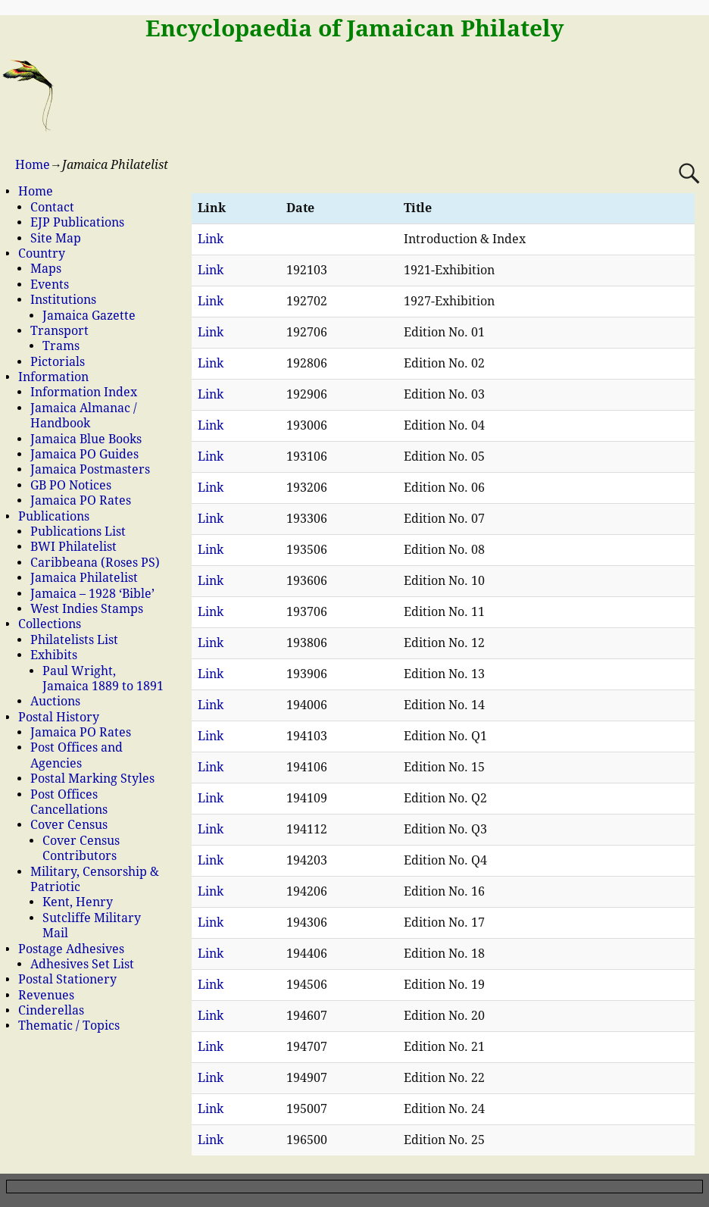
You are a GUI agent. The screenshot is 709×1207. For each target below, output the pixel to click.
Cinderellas (51, 1010)
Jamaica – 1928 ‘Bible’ (92, 593)
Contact (52, 207)
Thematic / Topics (69, 1025)
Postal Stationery (67, 979)
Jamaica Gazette (89, 315)
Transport (59, 331)
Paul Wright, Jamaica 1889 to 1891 (103, 678)
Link (210, 239)
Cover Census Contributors (81, 848)
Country (41, 253)
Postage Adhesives (71, 949)
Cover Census (69, 825)
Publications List (78, 531)
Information (53, 377)
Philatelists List (74, 640)
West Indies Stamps (86, 609)
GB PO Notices (70, 485)
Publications (53, 516)
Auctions (55, 701)
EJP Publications (77, 222)
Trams (61, 346)
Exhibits (53, 655)
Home (32, 165)
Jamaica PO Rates (80, 500)
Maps (45, 268)
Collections (49, 624)
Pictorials (57, 362)
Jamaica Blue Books (86, 439)
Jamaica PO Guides (84, 454)
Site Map (55, 238)
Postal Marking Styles (92, 778)
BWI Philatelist (73, 546)
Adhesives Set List (82, 964)
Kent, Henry (77, 902)
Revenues (46, 995)
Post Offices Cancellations (69, 802)
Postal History (58, 717)
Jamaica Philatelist (84, 578)
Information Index (83, 392)
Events (49, 284)
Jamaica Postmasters (90, 469)
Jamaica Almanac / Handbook (83, 415)
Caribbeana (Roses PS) (95, 562)
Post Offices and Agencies (76, 755)
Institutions (63, 299)
